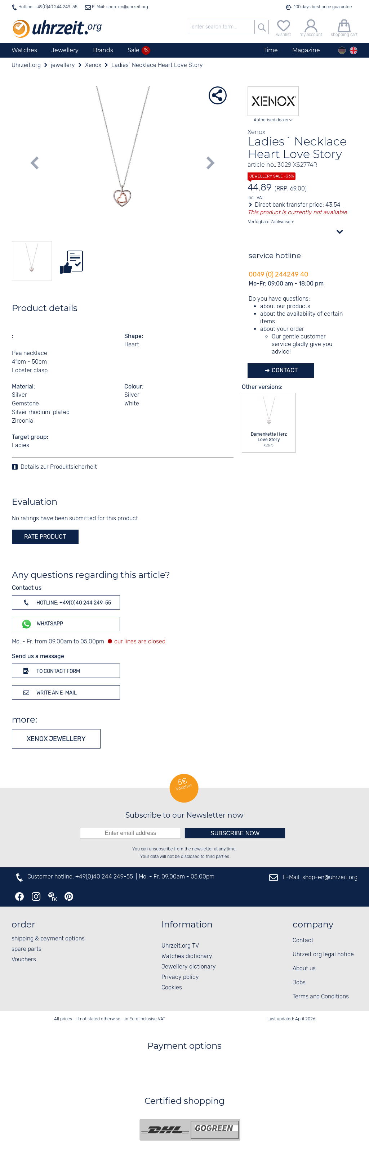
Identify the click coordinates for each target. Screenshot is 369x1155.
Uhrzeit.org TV (180, 946)
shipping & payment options (48, 939)
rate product (45, 536)
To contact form (50, 670)
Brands (103, 50)
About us (304, 968)
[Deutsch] (342, 50)
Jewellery (65, 50)
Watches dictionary (186, 956)
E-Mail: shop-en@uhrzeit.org (119, 7)
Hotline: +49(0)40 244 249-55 (48, 7)
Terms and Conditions (321, 997)
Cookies (171, 988)
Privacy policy (180, 977)
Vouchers (24, 959)
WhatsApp (42, 624)
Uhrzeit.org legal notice (323, 954)
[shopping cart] (344, 27)
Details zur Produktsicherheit (59, 467)
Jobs (299, 983)
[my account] (310, 27)
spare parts (26, 949)
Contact (284, 370)
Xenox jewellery (56, 739)
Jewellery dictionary (188, 967)
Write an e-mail (49, 692)
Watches (24, 50)
